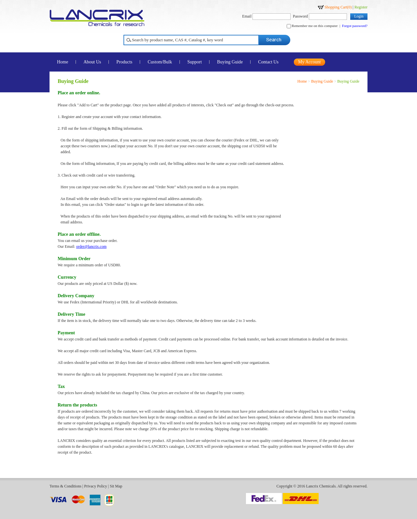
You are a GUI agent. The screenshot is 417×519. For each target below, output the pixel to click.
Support (194, 62)
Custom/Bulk (160, 62)
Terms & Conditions (65, 486)
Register (360, 7)
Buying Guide (230, 62)
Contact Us (268, 62)
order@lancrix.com (91, 246)
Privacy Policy (95, 486)
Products (124, 62)
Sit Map (116, 486)
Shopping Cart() (338, 7)
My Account (309, 62)
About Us (92, 62)
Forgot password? (354, 26)
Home (62, 62)
